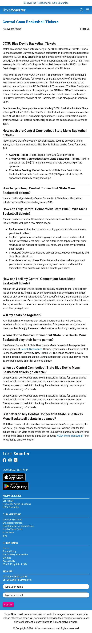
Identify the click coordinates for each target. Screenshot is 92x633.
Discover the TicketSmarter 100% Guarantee (46, 3)
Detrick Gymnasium (31, 349)
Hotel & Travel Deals (13, 529)
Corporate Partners (12, 519)
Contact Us (8, 500)
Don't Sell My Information (15, 554)
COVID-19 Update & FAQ (15, 564)
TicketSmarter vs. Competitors (18, 526)
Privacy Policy (9, 551)
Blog (5, 535)
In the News (8, 532)
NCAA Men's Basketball (70, 435)
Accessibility (9, 561)
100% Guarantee (11, 507)
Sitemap (7, 557)
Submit (8, 604)
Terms (6, 548)
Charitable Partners (12, 523)
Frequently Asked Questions (17, 504)
